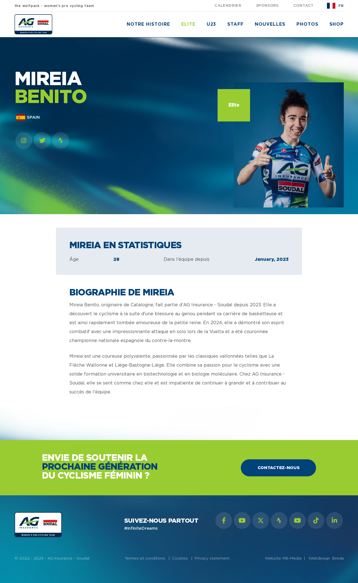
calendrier (228, 6)
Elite (188, 24)
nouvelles (270, 24)
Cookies (180, 558)
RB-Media (292, 558)
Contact (303, 6)
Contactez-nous (279, 468)
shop (336, 24)
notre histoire (148, 24)
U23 (211, 24)
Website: (274, 558)
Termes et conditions (145, 558)
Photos (307, 24)
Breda (338, 558)
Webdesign (320, 558)
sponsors (267, 6)
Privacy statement (212, 558)
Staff (235, 24)
